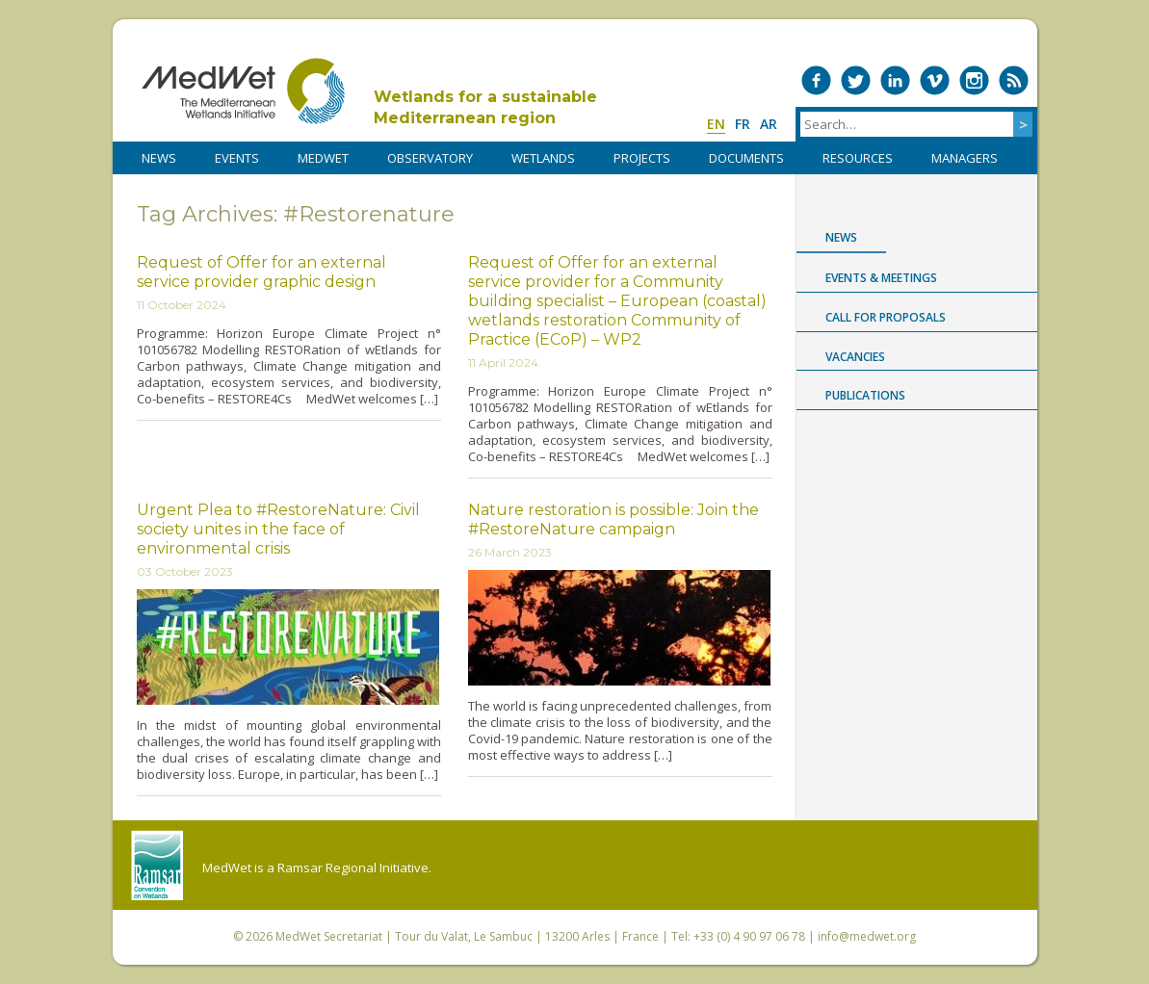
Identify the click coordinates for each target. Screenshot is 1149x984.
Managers (964, 158)
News (841, 237)
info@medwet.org (867, 936)
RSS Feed (1014, 80)
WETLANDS (543, 158)
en (716, 124)
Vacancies (855, 357)
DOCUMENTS (746, 158)
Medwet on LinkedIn (895, 80)
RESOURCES (858, 158)
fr (742, 124)
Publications (865, 395)
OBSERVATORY (430, 158)
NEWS (159, 158)
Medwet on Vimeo (935, 80)
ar (768, 124)
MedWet (243, 91)
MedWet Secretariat (328, 936)
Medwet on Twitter (856, 80)
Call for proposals (885, 317)
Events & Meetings (881, 278)
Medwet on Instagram (974, 80)
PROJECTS (642, 158)
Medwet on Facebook (816, 80)
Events (237, 158)
